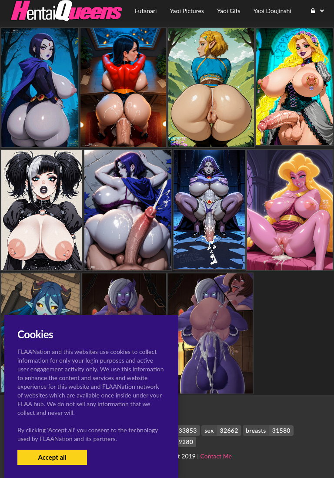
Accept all (52, 457)
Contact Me (216, 456)
